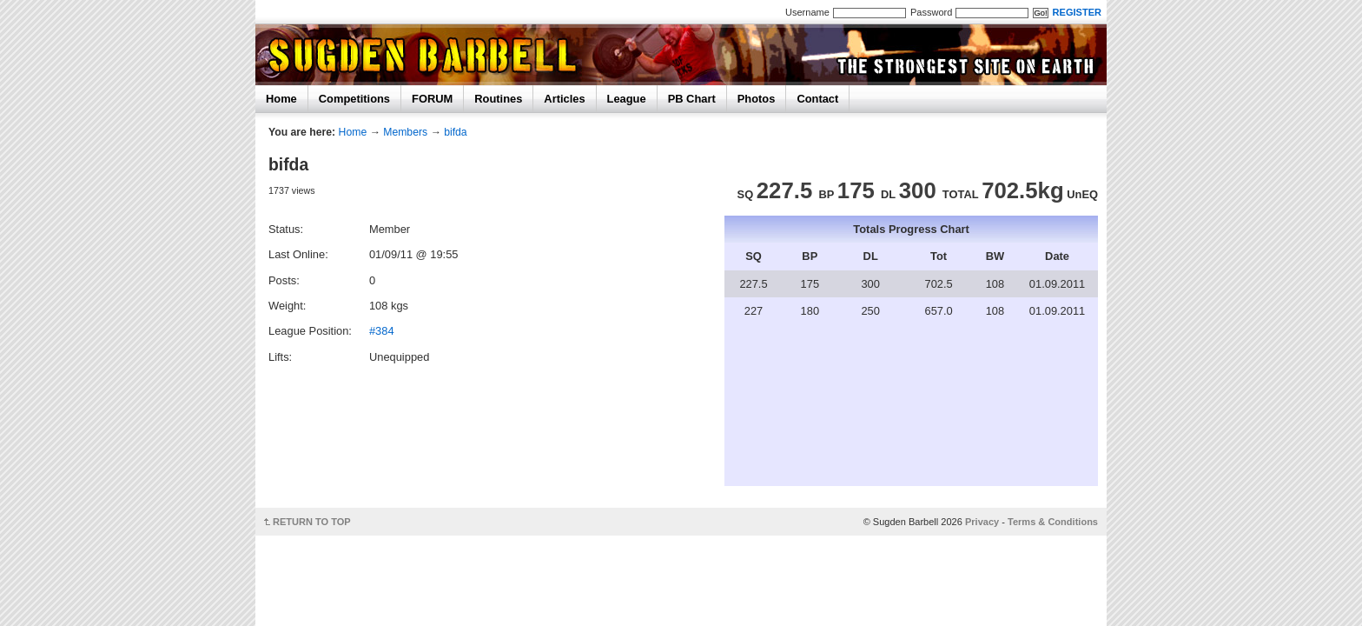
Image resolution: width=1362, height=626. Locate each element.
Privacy (982, 521)
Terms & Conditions (1053, 521)
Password (931, 12)
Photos (756, 98)
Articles (564, 98)
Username (807, 12)
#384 (381, 330)
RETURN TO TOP (312, 521)
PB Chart (692, 98)
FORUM (432, 98)
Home (281, 98)
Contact (817, 98)
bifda (455, 132)
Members (405, 132)
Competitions (354, 98)
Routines (498, 98)
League (626, 98)
